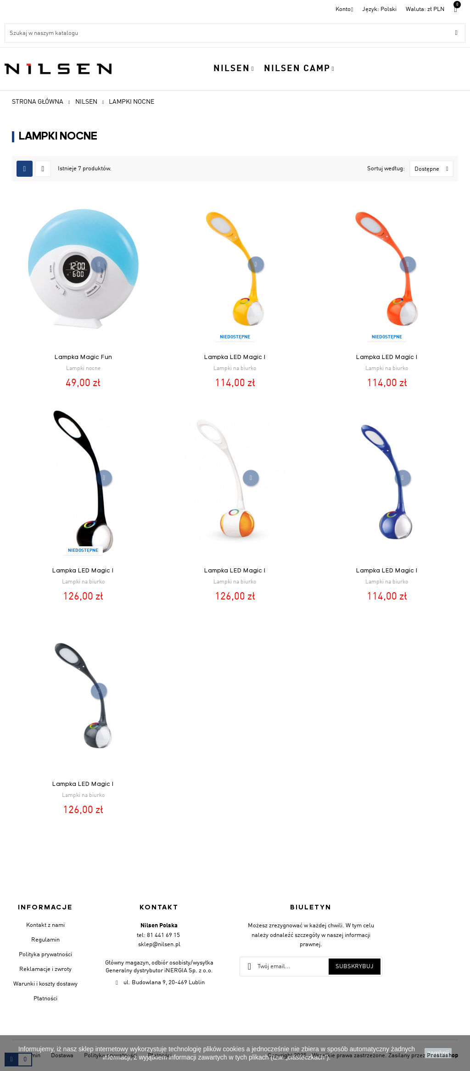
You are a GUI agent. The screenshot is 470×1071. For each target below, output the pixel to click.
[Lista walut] (425, 9)
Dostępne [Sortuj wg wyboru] (433, 168)
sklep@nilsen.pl (159, 945)
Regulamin (45, 940)
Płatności (45, 999)
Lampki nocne (83, 368)
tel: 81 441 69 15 (158, 935)
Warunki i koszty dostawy (45, 984)
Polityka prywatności (45, 955)
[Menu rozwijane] (379, 9)
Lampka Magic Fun (83, 357)
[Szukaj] (235, 33)
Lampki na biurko (234, 368)
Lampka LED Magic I (235, 357)
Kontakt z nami (45, 925)
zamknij (438, 1053)
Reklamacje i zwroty (45, 969)
